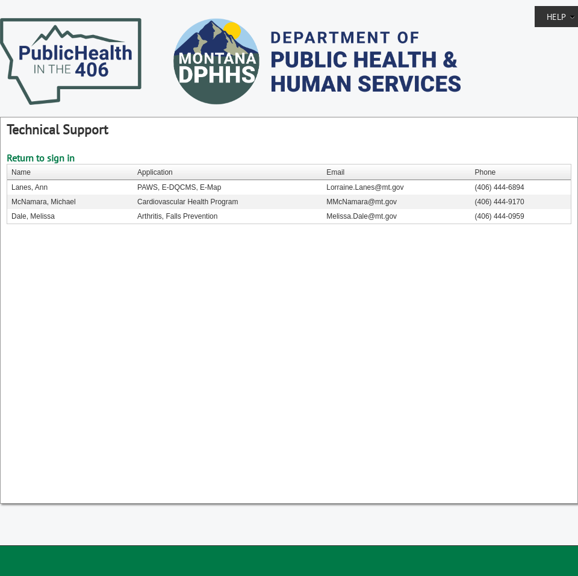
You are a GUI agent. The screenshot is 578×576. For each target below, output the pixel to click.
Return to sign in (41, 158)
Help (561, 16)
